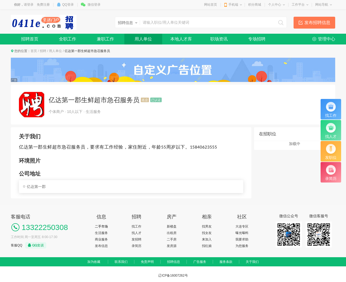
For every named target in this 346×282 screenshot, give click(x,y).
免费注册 (43, 4)
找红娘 (207, 246)
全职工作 (67, 39)
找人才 (136, 233)
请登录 (29, 4)
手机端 (233, 4)
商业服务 (101, 239)
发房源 (172, 246)
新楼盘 (172, 226)
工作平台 (298, 4)
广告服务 (199, 262)
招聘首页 (29, 39)
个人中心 (274, 4)
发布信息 (101, 246)
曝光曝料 (241, 233)
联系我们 (121, 262)
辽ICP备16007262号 (173, 275)
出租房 (172, 233)
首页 (34, 51)
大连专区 (241, 226)
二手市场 (101, 226)
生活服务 (101, 233)
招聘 (43, 51)
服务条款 (225, 262)
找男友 (207, 226)
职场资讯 (219, 39)
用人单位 (143, 39)
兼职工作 (105, 39)
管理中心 (326, 39)
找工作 (136, 226)
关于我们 (252, 262)
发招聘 (136, 239)
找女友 (207, 233)
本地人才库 (181, 39)
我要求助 (241, 239)
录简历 (136, 246)
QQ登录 (68, 4)
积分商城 (254, 4)
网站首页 (210, 4)
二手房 (172, 239)
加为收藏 (93, 262)
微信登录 (94, 4)
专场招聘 (256, 39)
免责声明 (147, 262)
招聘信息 (173, 262)
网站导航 (321, 4)
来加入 (207, 239)
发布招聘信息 (317, 22)
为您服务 (241, 246)
